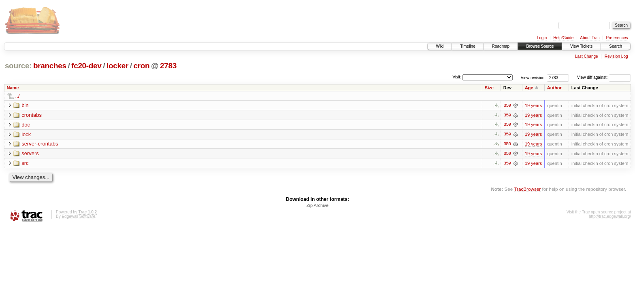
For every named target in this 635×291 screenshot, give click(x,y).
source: (18, 65)
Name (13, 87)
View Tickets (581, 46)
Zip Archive (317, 206)
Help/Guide (563, 38)
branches (49, 65)
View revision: (533, 77)
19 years (533, 105)
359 (507, 105)
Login (542, 38)
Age (529, 87)
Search (615, 46)
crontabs (31, 115)
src (24, 163)
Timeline (467, 46)
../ (17, 96)
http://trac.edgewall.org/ (610, 217)
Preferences (617, 38)
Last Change (586, 56)
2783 (168, 65)
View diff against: (604, 77)
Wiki (439, 46)
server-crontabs (39, 144)
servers (30, 154)
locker (117, 65)
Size (489, 87)
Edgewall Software (78, 217)
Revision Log (616, 56)
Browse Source (540, 46)
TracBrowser (527, 189)
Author (554, 87)
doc (25, 125)
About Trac (589, 38)
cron (141, 65)
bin (24, 105)
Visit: (456, 77)
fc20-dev (86, 65)
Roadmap (500, 46)
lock (26, 134)
